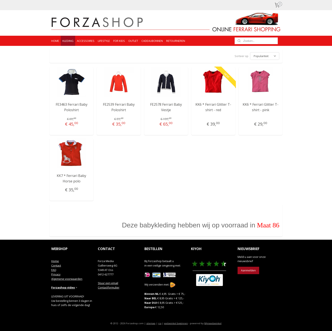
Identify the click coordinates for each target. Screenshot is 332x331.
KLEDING (67, 41)
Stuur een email (108, 283)
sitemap (150, 323)
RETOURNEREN (175, 41)
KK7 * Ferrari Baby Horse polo (71, 178)
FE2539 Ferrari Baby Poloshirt (119, 107)
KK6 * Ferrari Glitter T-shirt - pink (260, 107)
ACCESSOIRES (85, 41)
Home (55, 261)
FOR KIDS (119, 41)
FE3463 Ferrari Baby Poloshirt (71, 107)
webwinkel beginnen (176, 323)
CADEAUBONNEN (152, 41)
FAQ (53, 270)
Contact (56, 265)
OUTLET (133, 41)
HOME (55, 41)
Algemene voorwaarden (66, 279)
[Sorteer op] (264, 56)
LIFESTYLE (104, 41)
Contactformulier (108, 287)
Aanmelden (248, 270)
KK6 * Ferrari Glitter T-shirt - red (213, 107)
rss (159, 323)
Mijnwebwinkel (212, 323)
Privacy (56, 274)
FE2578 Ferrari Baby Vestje (166, 107)
